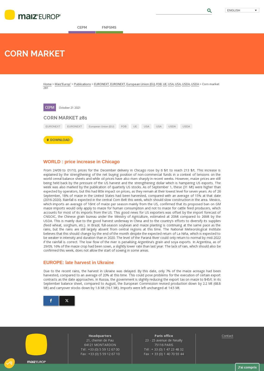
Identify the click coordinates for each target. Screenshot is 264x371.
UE (135, 126)
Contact (227, 336)
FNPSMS (109, 27)
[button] (9, 363)
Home (47, 84)
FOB (123, 126)
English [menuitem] (233, 10)
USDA (172, 126)
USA (146, 126)
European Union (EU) (101, 126)
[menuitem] (242, 10)
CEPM (82, 27)
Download (58, 140)
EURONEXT (53, 126)
